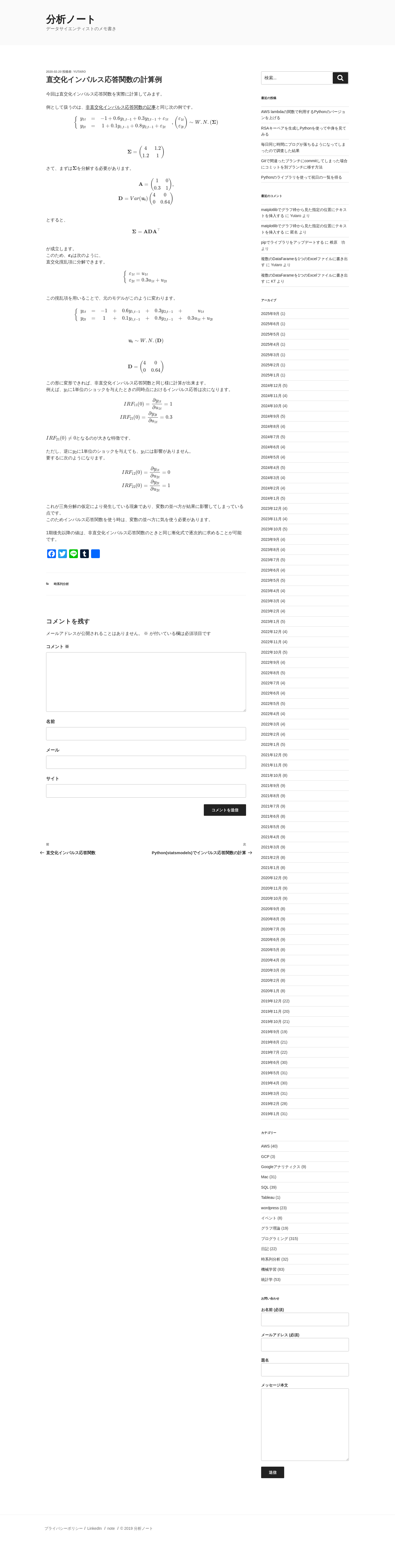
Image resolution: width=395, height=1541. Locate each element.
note (111, 1528)
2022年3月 (270, 724)
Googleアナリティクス (280, 1167)
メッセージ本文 (305, 1422)
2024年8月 (270, 426)
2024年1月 (270, 498)
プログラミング (274, 1238)
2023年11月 (271, 519)
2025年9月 (270, 313)
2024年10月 (271, 406)
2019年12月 (271, 1001)
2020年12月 (271, 878)
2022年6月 (270, 693)
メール (52, 750)
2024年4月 (270, 467)
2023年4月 (270, 591)
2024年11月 (271, 395)
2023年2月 (270, 611)
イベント (268, 1218)
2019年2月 (270, 1103)
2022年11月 (271, 642)
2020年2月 (270, 980)
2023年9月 (270, 539)
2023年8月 (270, 549)
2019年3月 (270, 1093)
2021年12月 (271, 755)
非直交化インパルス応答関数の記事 (121, 107)
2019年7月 (270, 1052)
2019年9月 (270, 1032)
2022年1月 (270, 744)
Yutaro (79, 71)
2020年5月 (270, 949)
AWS (265, 1146)
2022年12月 (271, 631)
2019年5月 (270, 1073)
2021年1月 (270, 867)
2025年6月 (270, 324)
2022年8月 (270, 673)
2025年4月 (270, 344)
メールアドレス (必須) (305, 1342)
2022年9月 (270, 662)
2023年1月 (270, 621)
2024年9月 (270, 416)
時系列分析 (61, 584)
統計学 (267, 1279)
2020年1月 (270, 991)
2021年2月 (270, 857)
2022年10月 (271, 652)
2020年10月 (271, 898)
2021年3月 (270, 847)
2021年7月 (270, 806)
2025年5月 (270, 334)
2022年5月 (270, 703)
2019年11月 (271, 1011)
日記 (265, 1249)
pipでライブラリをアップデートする (292, 242)
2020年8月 (270, 919)
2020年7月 (270, 929)
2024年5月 (270, 457)
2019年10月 (271, 1021)
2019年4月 (270, 1083)
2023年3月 (270, 601)
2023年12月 (271, 508)
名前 (50, 721)
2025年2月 (270, 365)
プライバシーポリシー (63, 1528)
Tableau (268, 1197)
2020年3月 (270, 970)
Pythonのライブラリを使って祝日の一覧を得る (301, 177)
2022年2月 (270, 734)
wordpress (270, 1208)
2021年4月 (270, 837)
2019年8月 (270, 1042)
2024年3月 (270, 478)
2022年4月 (270, 714)
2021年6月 (270, 816)
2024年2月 (270, 488)
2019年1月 (270, 1114)
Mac (264, 1177)
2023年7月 (270, 560)
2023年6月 (270, 570)
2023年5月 (270, 580)
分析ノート (71, 19)
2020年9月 (270, 909)
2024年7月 (270, 437)
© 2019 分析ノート (136, 1528)
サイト (52, 778)
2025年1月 (270, 375)
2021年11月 (271, 765)
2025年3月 (270, 355)
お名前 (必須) (305, 1316)
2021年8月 (270, 796)
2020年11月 (271, 888)
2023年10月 (271, 529)
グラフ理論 (270, 1228)
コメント (57, 646)
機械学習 (268, 1269)
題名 (305, 1367)
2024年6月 (270, 447)
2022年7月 (270, 683)
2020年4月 (270, 960)
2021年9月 (270, 785)
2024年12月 (271, 385)
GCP (265, 1156)
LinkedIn (94, 1528)
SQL (265, 1187)
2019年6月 (270, 1062)
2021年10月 (271, 775)
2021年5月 (270, 827)
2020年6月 (270, 939)
